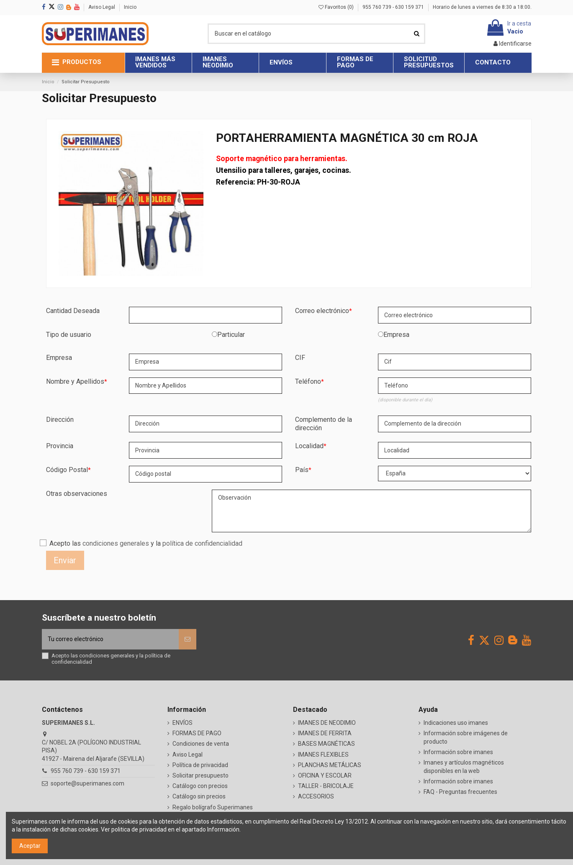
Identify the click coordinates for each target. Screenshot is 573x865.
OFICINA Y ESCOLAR (325, 775)
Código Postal (67, 470)
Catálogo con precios (200, 786)
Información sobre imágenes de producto (466, 737)
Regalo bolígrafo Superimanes (212, 807)
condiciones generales (115, 543)
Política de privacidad (200, 765)
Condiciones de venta (200, 743)
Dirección (60, 420)
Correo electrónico (322, 311)
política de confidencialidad (202, 543)
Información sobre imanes (458, 752)
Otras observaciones (76, 494)
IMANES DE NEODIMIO (327, 722)
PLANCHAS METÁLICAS (329, 765)
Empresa (396, 335)
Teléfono (308, 381)
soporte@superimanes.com (87, 783)
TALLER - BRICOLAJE (326, 786)
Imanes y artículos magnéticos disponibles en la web (464, 766)
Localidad (309, 446)
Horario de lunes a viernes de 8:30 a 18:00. (482, 7)
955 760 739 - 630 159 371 (393, 7)
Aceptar (30, 845)
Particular (231, 335)
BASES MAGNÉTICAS (326, 743)
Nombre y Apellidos (75, 381)
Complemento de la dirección (323, 424)
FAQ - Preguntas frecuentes (460, 791)
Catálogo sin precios (199, 796)
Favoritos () (337, 7)
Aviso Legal (102, 7)
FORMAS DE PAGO (196, 733)
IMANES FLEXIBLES (323, 754)
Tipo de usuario (68, 335)
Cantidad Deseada (73, 311)
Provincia (59, 446)
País (301, 470)
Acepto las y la (145, 543)
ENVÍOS (182, 722)
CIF (300, 358)
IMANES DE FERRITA (325, 733)
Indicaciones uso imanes (456, 722)
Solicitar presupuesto (200, 775)
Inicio (130, 7)
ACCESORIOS (316, 796)
